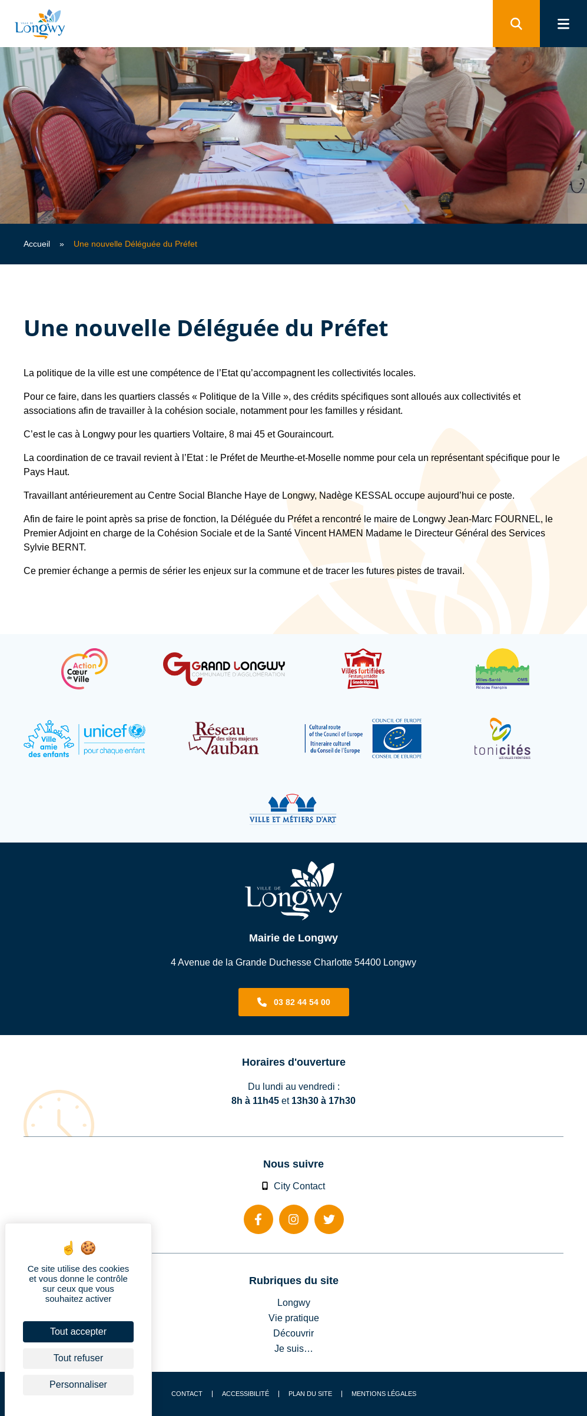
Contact (187, 1394)
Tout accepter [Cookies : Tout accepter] (78, 1332)
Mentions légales (383, 1394)
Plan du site (310, 1394)
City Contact (294, 1185)
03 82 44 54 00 (302, 1002)
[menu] (563, 23)
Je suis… (293, 1348)
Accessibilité (245, 1394)
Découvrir (293, 1333)
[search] (516, 23)
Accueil (37, 243)
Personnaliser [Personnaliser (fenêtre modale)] (78, 1384)
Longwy (293, 1302)
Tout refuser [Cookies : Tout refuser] (78, 1358)
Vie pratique (293, 1317)
